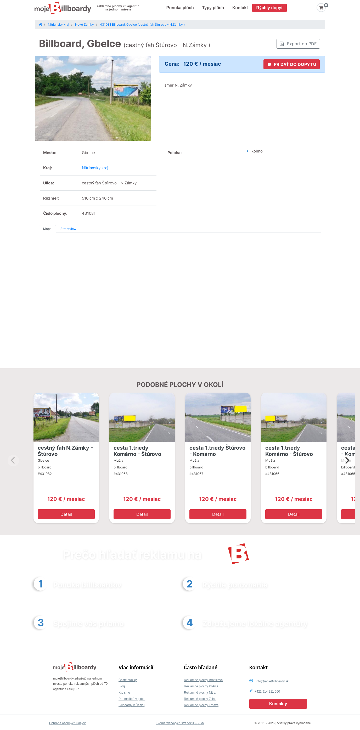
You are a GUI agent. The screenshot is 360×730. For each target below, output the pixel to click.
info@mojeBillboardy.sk (272, 681)
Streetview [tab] (68, 229)
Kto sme (124, 692)
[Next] (346, 460)
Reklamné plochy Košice (201, 686)
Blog (122, 686)
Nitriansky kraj (95, 167)
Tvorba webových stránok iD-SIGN (180, 723)
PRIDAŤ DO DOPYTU (291, 64)
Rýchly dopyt (269, 7)
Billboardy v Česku (131, 705)
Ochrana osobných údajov (67, 723)
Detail (66, 514)
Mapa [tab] (47, 229)
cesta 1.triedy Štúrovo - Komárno (217, 451)
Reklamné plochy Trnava (201, 705)
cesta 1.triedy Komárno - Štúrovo (137, 451)
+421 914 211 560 (267, 691)
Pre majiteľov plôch (132, 699)
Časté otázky (128, 680)
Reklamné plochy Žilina (200, 699)
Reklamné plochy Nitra (200, 692)
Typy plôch (213, 7)
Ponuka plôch (180, 7)
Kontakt (240, 7)
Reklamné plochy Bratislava (203, 680)
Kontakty (278, 703)
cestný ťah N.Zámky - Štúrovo (65, 451)
